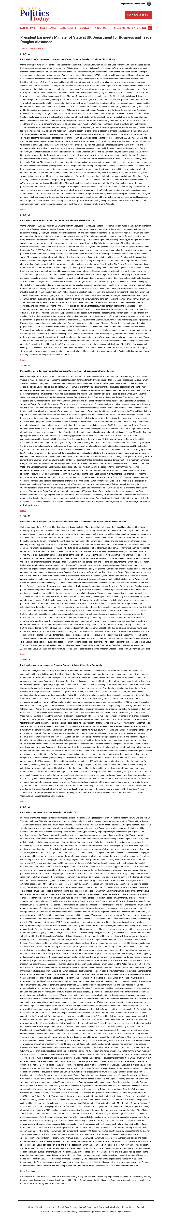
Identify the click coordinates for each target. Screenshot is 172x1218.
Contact (85, 28)
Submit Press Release (67, 1207)
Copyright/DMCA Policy (109, 1207)
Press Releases (47, 28)
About (30, 1207)
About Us (100, 28)
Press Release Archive (45, 1207)
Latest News (27, 28)
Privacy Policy (128, 1207)
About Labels (68, 28)
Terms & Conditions (87, 1207)
